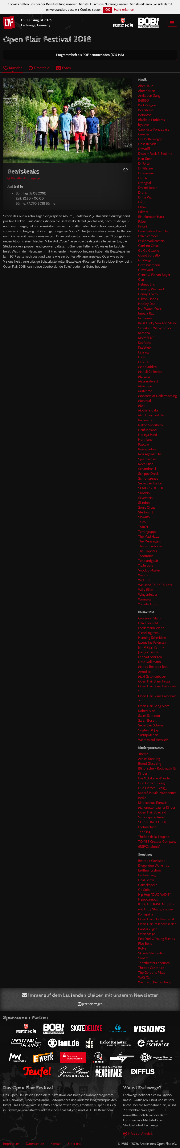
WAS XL (144, 977)
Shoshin (144, 493)
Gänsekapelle (147, 885)
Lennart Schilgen (150, 657)
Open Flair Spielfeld (152, 812)
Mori (141, 405)
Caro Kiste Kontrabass (153, 129)
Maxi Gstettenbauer (152, 676)
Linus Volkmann (149, 662)
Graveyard (145, 270)
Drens (142, 192)
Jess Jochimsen (148, 652)
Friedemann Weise (151, 628)
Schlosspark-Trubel (151, 817)
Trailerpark (145, 565)
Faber (142, 222)
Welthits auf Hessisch (153, 740)
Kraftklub (144, 347)
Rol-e (142, 948)
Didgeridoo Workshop (153, 866)
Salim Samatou (149, 716)
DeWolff (144, 149)
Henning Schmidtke (152, 638)
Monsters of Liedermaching (157, 396)
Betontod (145, 115)
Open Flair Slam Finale (154, 681)
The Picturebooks (150, 546)
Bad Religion (147, 105)
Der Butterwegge (150, 139)
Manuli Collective (150, 372)
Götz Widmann (149, 265)
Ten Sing (144, 832)
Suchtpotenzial (148, 735)
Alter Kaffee (146, 91)
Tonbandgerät (148, 561)
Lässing (143, 352)
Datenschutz (35, 1144)
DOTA (142, 178)
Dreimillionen (147, 188)
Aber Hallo (145, 86)
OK (107, 10)
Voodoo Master (149, 570)
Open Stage (146, 934)
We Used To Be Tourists (155, 585)
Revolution (146, 464)
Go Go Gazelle (148, 251)
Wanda (143, 575)
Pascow (143, 444)
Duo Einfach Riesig (151, 783)
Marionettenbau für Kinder (156, 807)
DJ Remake (146, 173)
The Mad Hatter (149, 536)
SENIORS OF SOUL (152, 488)
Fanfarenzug (147, 875)
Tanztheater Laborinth (154, 963)
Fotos (63, 68)
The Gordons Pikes (151, 973)
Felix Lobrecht (148, 623)
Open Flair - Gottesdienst (156, 919)
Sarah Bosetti (147, 720)
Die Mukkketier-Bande (153, 778)
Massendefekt (148, 381)
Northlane (145, 440)
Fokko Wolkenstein (151, 241)
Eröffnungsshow (149, 870)
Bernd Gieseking (149, 764)
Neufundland (147, 430)
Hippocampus (148, 899)
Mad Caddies (147, 367)
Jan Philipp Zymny (151, 647)
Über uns (74, 1144)
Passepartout (147, 449)
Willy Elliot (145, 590)
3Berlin (143, 754)
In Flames (145, 318)
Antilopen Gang (149, 96)
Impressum (11, 1144)
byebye (143, 125)
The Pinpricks (147, 551)
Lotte (142, 357)
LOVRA (143, 362)
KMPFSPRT (146, 338)
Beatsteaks (146, 110)
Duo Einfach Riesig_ (152, 788)
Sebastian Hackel (150, 483)
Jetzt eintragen (90, 1004)
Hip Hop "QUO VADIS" (154, 895)
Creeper (143, 134)
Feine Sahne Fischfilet (153, 231)
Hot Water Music (149, 309)
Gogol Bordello (149, 255)
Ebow (142, 207)
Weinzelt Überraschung (154, 982)
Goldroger (145, 260)
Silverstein (145, 498)
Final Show (146, 880)
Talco (142, 522)
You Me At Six (148, 604)
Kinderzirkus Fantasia (153, 803)
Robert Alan (146, 711)
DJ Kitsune (145, 168)
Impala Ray (146, 313)
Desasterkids (147, 144)
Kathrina (144, 333)
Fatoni (142, 226)
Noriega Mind (147, 435)
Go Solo (144, 890)
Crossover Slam (149, 618)
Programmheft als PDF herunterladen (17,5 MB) (90, 55)
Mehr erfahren (124, 10)
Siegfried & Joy (148, 730)
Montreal (144, 401)
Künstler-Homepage (23, 178)
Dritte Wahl (146, 197)
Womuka (144, 599)
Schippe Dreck (148, 474)
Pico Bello (145, 944)
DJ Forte (144, 163)
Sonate (143, 958)
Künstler (12, 68)
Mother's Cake (148, 410)
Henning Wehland (151, 289)
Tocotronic (145, 556)
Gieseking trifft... (149, 633)
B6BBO (143, 100)
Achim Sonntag (149, 759)
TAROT (143, 527)
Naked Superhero (150, 425)
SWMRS (144, 517)
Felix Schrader (148, 236)
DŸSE (142, 202)
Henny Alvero (148, 294)
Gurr (141, 280)
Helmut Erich (147, 284)
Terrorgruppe (147, 532)
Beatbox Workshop (151, 861)
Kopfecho (145, 343)
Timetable (39, 68)
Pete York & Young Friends (156, 939)
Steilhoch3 (145, 512)
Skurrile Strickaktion (151, 953)
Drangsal (144, 183)
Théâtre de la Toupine (153, 837)
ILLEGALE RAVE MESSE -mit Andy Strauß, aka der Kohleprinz (156, 909)
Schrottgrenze (148, 478)
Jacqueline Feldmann (153, 642)
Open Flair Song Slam (153, 706)
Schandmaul (147, 469)
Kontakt (56, 1144)
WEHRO (144, 580)
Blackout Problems (151, 120)
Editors (143, 212)
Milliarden (145, 386)
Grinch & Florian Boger (154, 275)
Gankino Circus (148, 246)
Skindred (144, 503)
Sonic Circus (146, 507)
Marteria (144, 376)
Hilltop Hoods (148, 299)
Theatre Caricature (151, 968)
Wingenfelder (147, 594)
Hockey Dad (147, 304)
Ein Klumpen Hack (151, 217)
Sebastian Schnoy (151, 725)
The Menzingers (149, 541)
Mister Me (145, 391)
